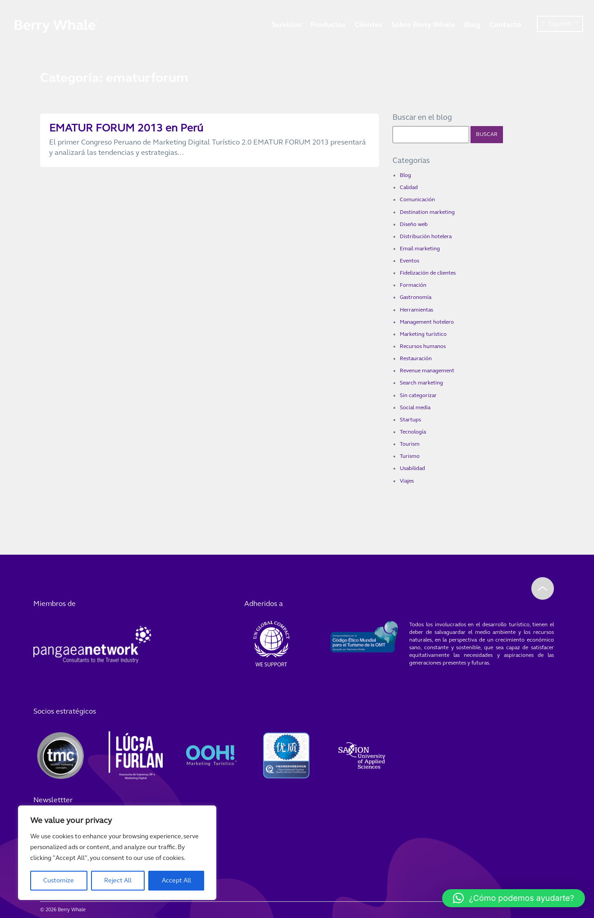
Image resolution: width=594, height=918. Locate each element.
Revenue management (427, 370)
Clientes (368, 24)
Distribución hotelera (426, 236)
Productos (328, 24)
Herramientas (416, 310)
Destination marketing (427, 212)
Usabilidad (412, 468)
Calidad (409, 187)
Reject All (118, 880)
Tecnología (413, 432)
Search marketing (421, 383)
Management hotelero (427, 322)
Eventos (409, 261)
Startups (410, 419)
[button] (513, 898)
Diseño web (414, 224)
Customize (58, 880)
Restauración (416, 358)
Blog (472, 24)
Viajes (407, 481)
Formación (413, 285)
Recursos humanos (423, 346)
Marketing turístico (423, 334)
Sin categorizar (418, 395)
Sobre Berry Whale (423, 24)
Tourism (410, 444)
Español (560, 23)
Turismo (410, 456)
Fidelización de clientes (428, 273)
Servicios (287, 24)
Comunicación (417, 199)
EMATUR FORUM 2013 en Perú (126, 128)
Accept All (176, 880)
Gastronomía (415, 297)
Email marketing (420, 248)
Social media (415, 407)
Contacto (505, 24)
